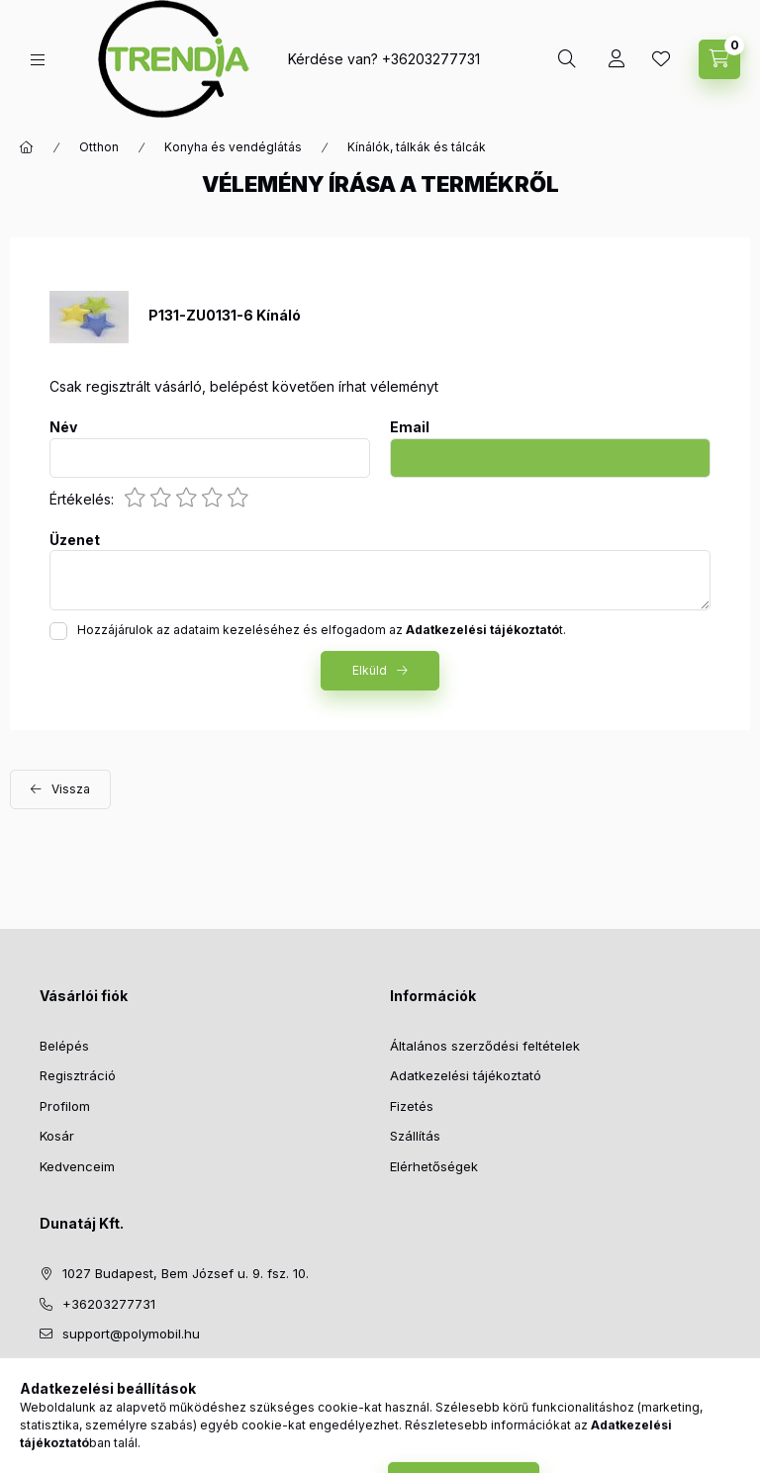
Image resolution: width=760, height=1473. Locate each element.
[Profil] (616, 59)
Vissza (70, 789)
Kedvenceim (77, 1166)
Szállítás (415, 1136)
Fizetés (411, 1106)
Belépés (64, 1046)
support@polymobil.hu (131, 1333)
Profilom (65, 1106)
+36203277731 (431, 58)
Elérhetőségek (434, 1166)
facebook (45, 1384)
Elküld (369, 670)
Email (409, 427)
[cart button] (719, 59)
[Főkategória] (27, 147)
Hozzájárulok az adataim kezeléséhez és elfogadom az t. (321, 629)
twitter (85, 1384)
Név (63, 427)
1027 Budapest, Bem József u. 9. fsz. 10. (185, 1273)
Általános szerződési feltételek (485, 1046)
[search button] (567, 59)
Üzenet (74, 540)
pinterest (124, 1384)
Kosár (57, 1136)
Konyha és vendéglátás (233, 146)
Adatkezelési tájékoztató (465, 1075)
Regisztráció (78, 1075)
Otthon (99, 146)
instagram (164, 1384)
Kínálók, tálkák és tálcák (416, 146)
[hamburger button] (37, 60)
